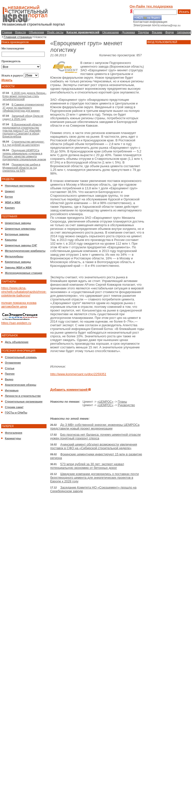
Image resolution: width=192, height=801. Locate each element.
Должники (128, 32)
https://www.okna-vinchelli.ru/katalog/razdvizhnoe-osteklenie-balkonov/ (24, 291)
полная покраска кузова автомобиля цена (18, 304)
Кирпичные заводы (18, 261)
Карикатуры (13, 438)
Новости (20, 32)
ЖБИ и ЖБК (12, 202)
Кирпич (10, 207)
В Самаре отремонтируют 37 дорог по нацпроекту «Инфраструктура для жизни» (23, 107)
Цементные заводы (18, 223)
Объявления (36, 32)
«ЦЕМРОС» (105, 401)
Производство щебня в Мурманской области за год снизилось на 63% (21, 167)
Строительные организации (23, 401)
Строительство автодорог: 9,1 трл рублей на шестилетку (23, 143)
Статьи (9, 368)
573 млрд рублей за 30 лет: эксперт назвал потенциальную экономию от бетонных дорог (87, 466)
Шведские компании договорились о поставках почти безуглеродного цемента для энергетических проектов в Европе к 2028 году (94, 477)
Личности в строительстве (23, 395)
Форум (169, 32)
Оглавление (13, 362)
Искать (184, 12)
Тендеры (143, 32)
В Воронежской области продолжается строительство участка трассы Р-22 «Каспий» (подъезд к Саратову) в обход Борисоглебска (22, 130)
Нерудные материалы (19, 185)
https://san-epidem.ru (16, 323)
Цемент (10, 191)
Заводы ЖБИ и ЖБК (18, 267)
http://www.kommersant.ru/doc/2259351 (78, 374)
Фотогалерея (13, 432)
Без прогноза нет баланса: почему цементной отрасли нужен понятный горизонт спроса (95, 436)
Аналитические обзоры (20, 384)
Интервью (12, 390)
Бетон (9, 196)
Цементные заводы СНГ (21, 245)
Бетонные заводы (17, 234)
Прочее (10, 373)
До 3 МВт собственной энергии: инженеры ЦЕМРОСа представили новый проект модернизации (95, 426)
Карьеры (11, 239)
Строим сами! (14, 407)
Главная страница (18, 37)
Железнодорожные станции (23, 272)
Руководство (126, 405)
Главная (7, 32)
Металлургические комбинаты (25, 250)
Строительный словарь (21, 357)
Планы (122, 401)
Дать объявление (16, 342)
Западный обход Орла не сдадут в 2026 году (22, 117)
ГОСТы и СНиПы (16, 412)
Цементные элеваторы (20, 228)
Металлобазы (14, 256)
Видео (9, 379)
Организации (110, 32)
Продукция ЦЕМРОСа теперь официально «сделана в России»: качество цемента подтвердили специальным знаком (24, 155)
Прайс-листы (55, 32)
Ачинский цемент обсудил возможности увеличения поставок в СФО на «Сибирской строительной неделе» (93, 446)
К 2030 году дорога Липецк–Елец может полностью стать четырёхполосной (24, 96)
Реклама (157, 32)
